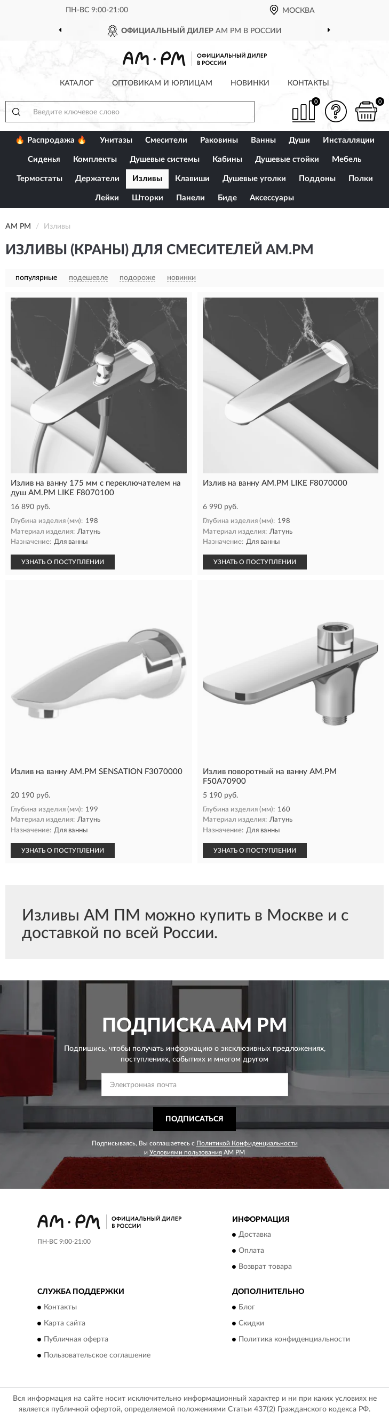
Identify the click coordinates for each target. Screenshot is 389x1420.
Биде (227, 198)
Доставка (255, 1235)
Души (299, 140)
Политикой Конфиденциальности (247, 1143)
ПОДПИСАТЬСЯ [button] (194, 1119)
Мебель (346, 159)
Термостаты (39, 179)
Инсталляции (349, 140)
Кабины (227, 159)
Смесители (166, 140)
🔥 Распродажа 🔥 (51, 140)
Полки (360, 179)
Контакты (308, 83)
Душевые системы (165, 159)
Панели (190, 198)
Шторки (147, 198)
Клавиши (192, 179)
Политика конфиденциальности (294, 1339)
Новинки (250, 83)
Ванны (263, 140)
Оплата (251, 1251)
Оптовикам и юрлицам (162, 83)
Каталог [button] (77, 83)
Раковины (219, 140)
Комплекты (95, 159)
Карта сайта (64, 1323)
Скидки (251, 1323)
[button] (335, 111)
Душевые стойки (287, 159)
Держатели (97, 179)
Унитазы (116, 140)
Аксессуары (272, 198)
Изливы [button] (147, 179)
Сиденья (44, 159)
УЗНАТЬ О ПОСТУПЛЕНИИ (62, 562)
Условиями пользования (185, 1152)
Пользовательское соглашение (97, 1355)
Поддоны (317, 179)
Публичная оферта (76, 1339)
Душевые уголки (254, 179)
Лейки (107, 198)
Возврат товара (265, 1267)
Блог (247, 1307)
